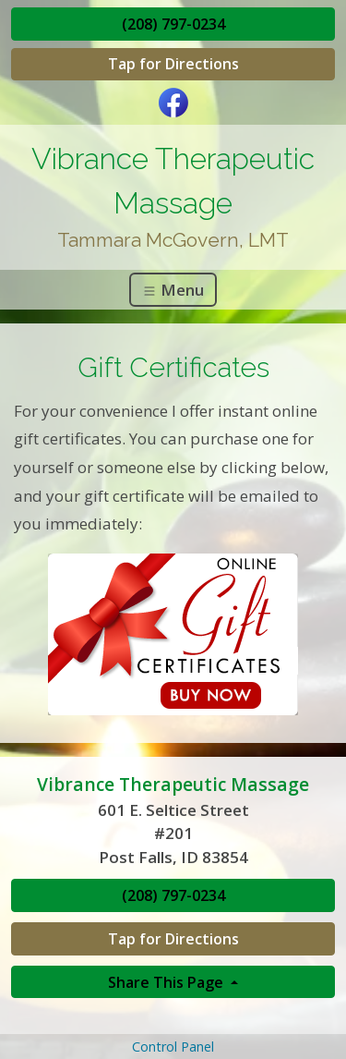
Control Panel (173, 1046)
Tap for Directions (173, 64)
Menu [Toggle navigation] (173, 289)
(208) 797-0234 (173, 24)
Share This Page (167, 982)
